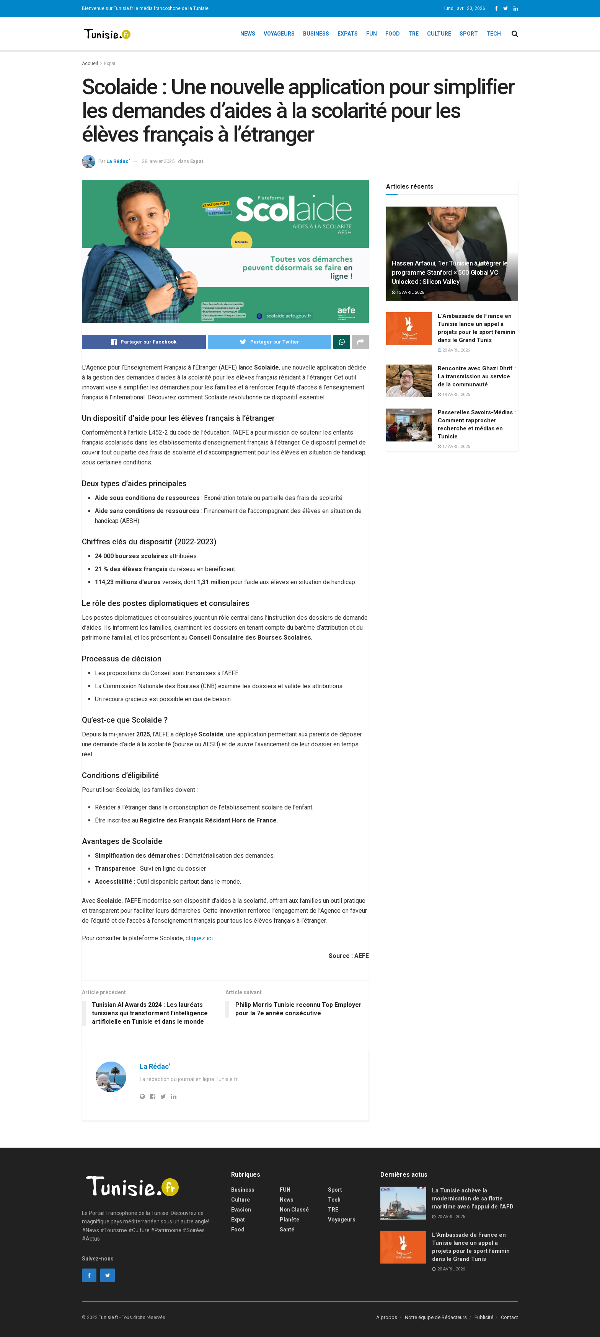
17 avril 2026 (454, 446)
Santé (287, 1229)
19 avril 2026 (454, 394)
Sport (469, 34)
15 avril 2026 (408, 292)
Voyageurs (279, 34)
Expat (110, 63)
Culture (439, 34)
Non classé (294, 1210)
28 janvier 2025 (158, 161)
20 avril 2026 (454, 350)
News (247, 34)
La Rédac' (118, 161)
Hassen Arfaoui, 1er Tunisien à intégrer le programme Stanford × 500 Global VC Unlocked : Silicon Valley (450, 272)
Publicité (483, 1317)
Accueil (90, 63)
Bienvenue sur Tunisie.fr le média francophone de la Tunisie (145, 8)
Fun (371, 34)
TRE (413, 34)
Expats (348, 34)
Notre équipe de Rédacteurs (436, 1317)
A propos (386, 1317)
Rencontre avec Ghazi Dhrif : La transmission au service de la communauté (477, 376)
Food (392, 34)
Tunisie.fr (108, 1317)
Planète (289, 1219)
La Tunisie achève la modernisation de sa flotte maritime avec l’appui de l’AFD (473, 1198)
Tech (493, 34)
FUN (285, 1190)
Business (316, 34)
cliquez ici (199, 938)
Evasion (241, 1210)
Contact (509, 1317)
